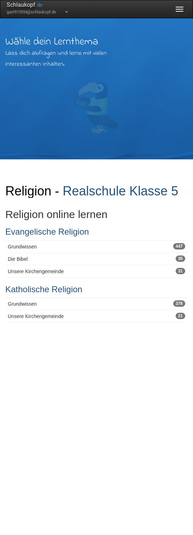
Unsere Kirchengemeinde (96, 271)
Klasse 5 (153, 191)
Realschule (94, 191)
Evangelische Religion (47, 231)
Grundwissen (96, 246)
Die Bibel (96, 258)
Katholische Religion (43, 289)
